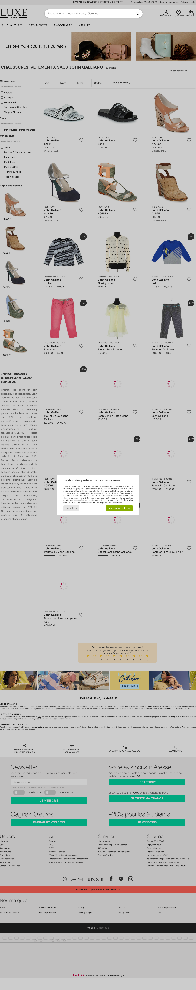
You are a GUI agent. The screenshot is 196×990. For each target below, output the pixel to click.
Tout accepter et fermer (119, 508)
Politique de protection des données (107, 502)
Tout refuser (71, 508)
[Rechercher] (137, 13)
